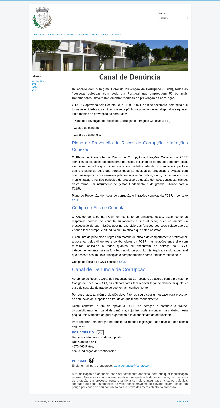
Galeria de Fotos (100, 34)
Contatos (116, 34)
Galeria (35, 90)
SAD (34, 87)
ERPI (34, 84)
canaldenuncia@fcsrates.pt (131, 365)
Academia (83, 34)
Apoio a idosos (55, 34)
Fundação (39, 34)
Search (161, 13)
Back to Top (182, 401)
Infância (70, 34)
